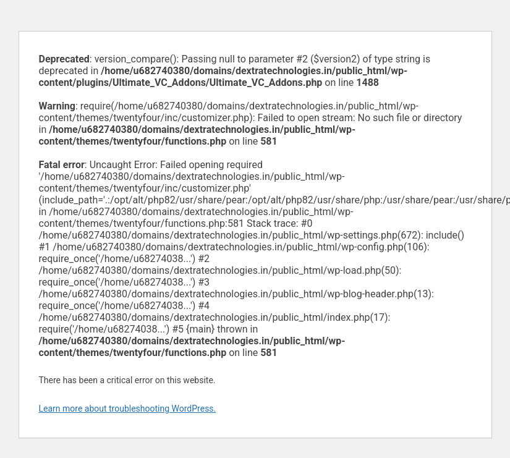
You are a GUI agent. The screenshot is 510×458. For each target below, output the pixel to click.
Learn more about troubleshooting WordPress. (127, 408)
